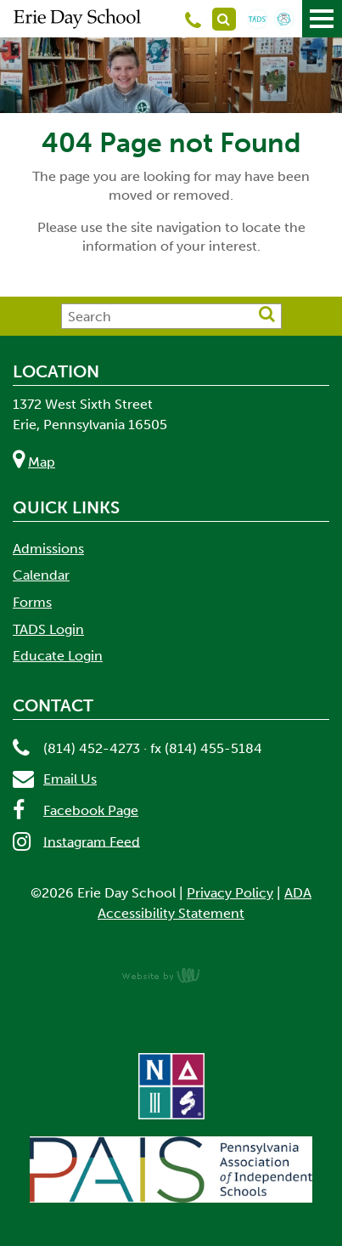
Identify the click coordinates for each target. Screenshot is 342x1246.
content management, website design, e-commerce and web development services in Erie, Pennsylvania (171, 975)
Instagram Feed (91, 841)
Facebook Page (90, 810)
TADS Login (48, 629)
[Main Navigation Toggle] (322, 18)
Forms (32, 602)
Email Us (70, 779)
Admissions (48, 549)
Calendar (41, 575)
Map (41, 462)
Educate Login (58, 656)
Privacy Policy (230, 893)
